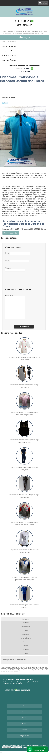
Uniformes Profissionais (9, 60)
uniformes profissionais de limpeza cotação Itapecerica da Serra (25, 441)
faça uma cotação (10, 233)
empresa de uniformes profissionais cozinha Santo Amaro (24, 358)
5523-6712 (26, 21)
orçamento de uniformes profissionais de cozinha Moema (24, 551)
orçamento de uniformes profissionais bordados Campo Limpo (24, 413)
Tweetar (5, 103)
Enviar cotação (24, 326)
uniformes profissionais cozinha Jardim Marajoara (24, 468)
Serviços (24, 37)
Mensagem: (15, 306)
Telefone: (15, 269)
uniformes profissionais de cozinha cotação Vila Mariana (24, 386)
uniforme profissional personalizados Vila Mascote (24, 606)
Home (24, 706)
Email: (17, 261)
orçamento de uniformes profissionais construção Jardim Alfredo (24, 523)
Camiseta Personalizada (9, 46)
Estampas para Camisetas (10, 51)
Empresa (24, 712)
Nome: (17, 253)
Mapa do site (24, 736)
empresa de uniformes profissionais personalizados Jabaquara (24, 578)
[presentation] (17, 279)
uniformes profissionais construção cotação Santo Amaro (24, 496)
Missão (24, 718)
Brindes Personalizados (9, 42)
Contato (24, 730)
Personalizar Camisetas (9, 55)
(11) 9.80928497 (24, 25)
